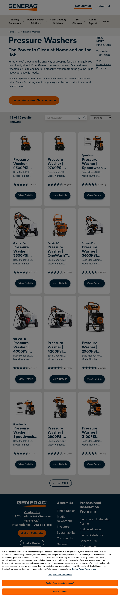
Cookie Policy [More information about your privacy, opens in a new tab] (78, 569)
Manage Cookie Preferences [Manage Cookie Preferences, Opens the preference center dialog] (60, 575)
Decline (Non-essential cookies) (60, 583)
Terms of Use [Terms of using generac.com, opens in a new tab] (90, 569)
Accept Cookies (60, 591)
